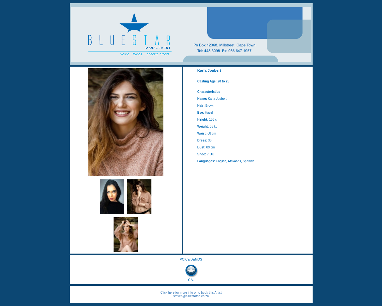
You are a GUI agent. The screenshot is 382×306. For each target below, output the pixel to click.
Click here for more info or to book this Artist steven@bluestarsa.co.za (191, 294)
